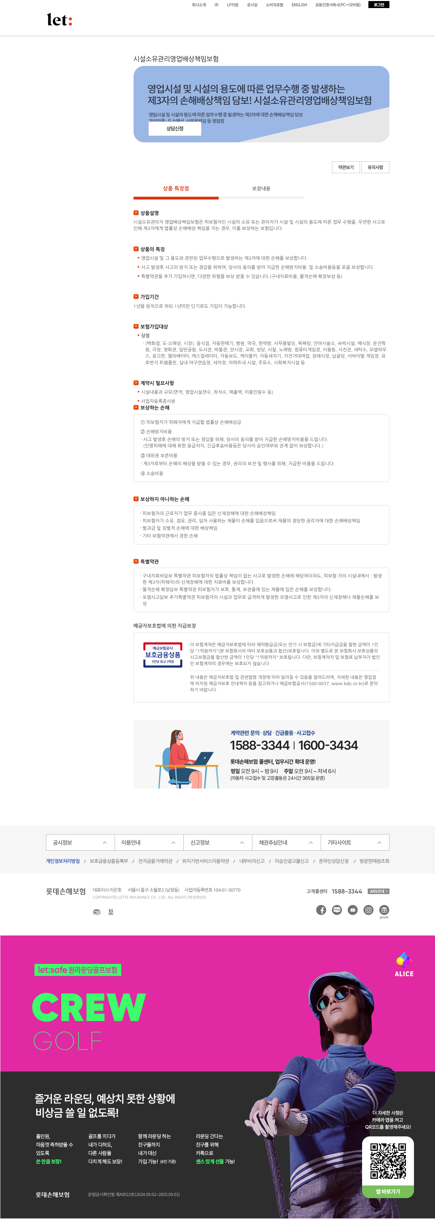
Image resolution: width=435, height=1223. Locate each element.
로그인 (378, 4)
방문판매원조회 (374, 861)
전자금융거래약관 (155, 861)
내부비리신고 (252, 861)
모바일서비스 (338, 4)
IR (216, 4)
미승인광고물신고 (292, 861)
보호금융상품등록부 (109, 861)
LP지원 (233, 4)
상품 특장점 (176, 188)
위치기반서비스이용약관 (205, 861)
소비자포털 (275, 4)
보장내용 (261, 188)
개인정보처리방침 (63, 861)
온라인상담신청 (334, 861)
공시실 (253, 4)
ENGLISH (300, 4)
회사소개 (199, 4)
